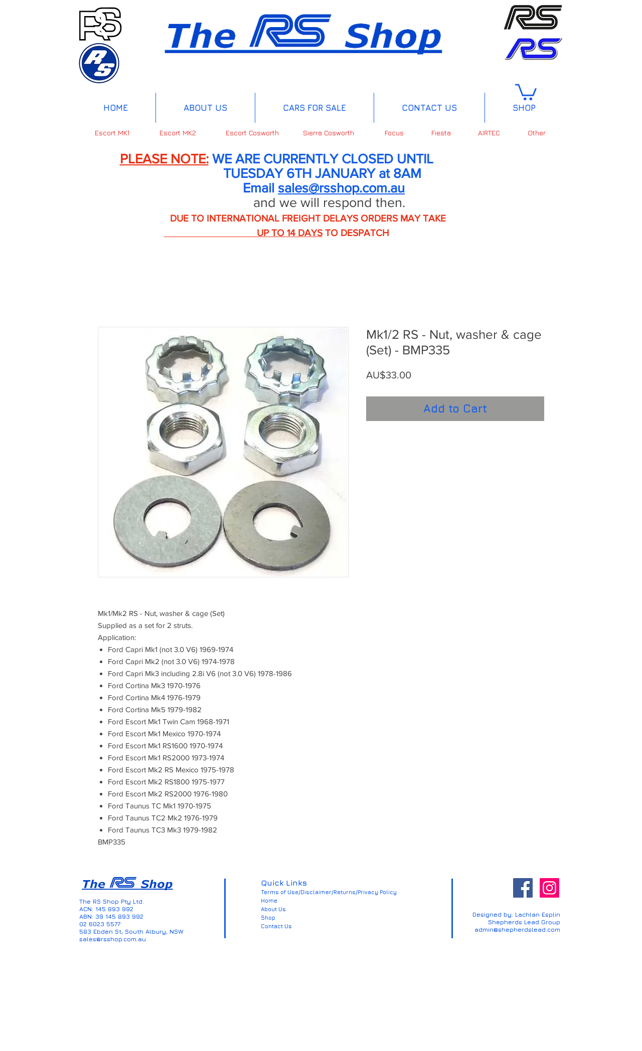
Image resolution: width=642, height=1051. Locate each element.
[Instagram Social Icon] (549, 888)
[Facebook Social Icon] (523, 888)
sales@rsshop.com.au (341, 187)
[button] (526, 91)
